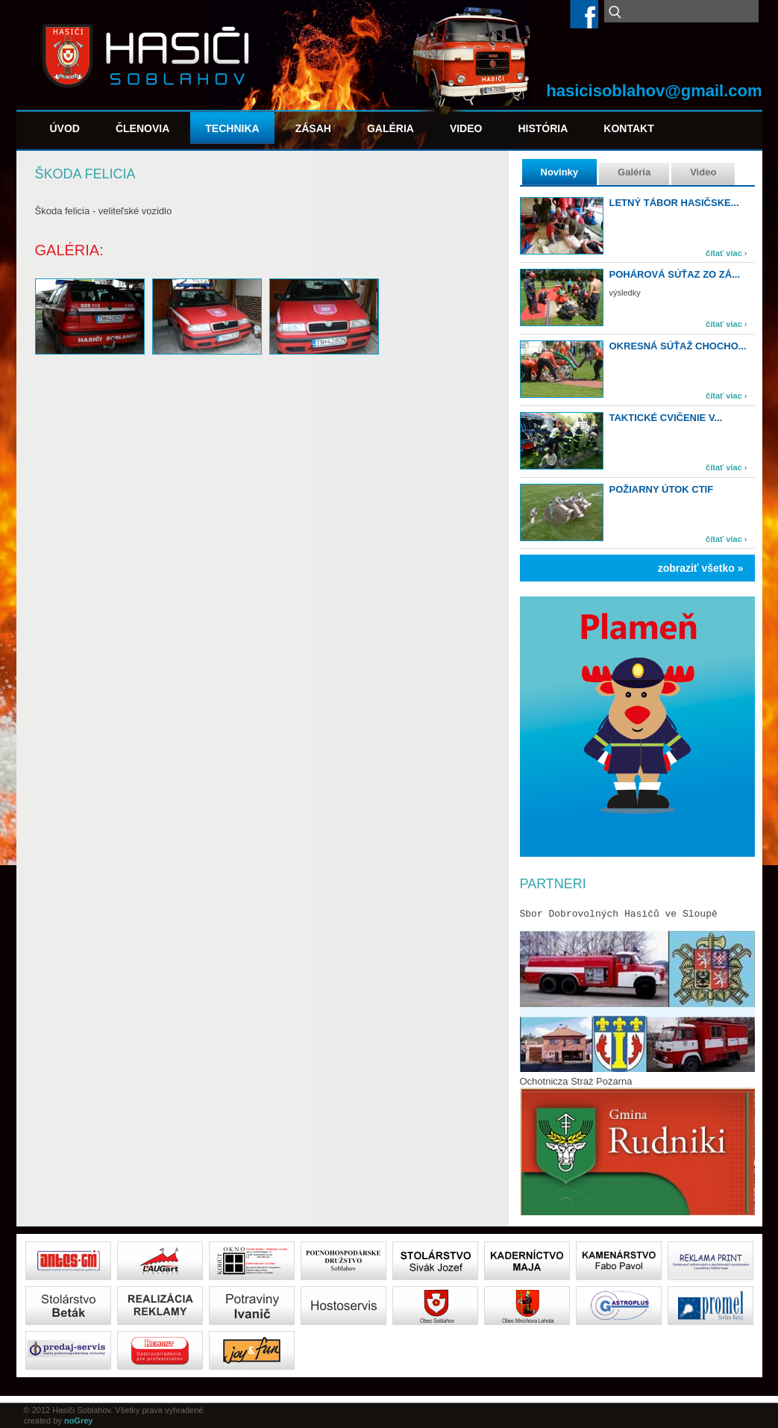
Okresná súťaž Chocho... (678, 346)
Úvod (65, 128)
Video (466, 128)
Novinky (560, 172)
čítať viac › (726, 253)
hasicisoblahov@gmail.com (654, 90)
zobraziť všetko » (701, 568)
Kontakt (628, 128)
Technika (232, 128)
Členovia (142, 128)
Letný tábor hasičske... (674, 202)
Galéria (390, 128)
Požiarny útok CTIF (661, 489)
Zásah (313, 128)
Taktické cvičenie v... (666, 417)
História (543, 128)
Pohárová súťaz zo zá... (675, 274)
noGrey (78, 1420)
